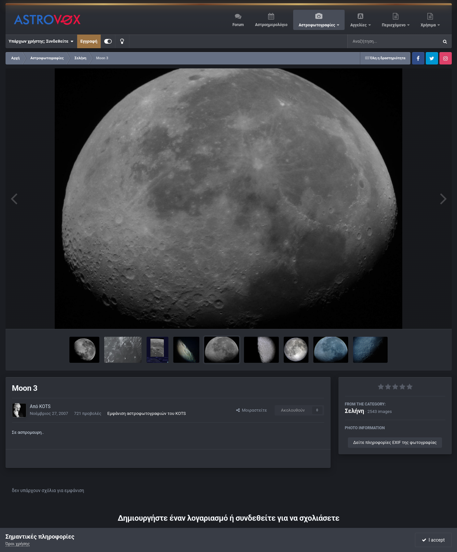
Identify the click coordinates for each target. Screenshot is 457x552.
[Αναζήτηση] (380, 41)
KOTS (44, 406)
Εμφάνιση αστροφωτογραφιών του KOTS (146, 413)
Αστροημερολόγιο (271, 24)
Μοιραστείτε (251, 410)
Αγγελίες (358, 25)
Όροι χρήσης (18, 543)
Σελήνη (354, 410)
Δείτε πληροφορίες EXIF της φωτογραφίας (394, 442)
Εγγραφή (88, 41)
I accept (433, 540)
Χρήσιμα (429, 25)
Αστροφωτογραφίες (317, 25)
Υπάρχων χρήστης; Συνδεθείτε (41, 41)
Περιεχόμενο (394, 25)
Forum (238, 24)
